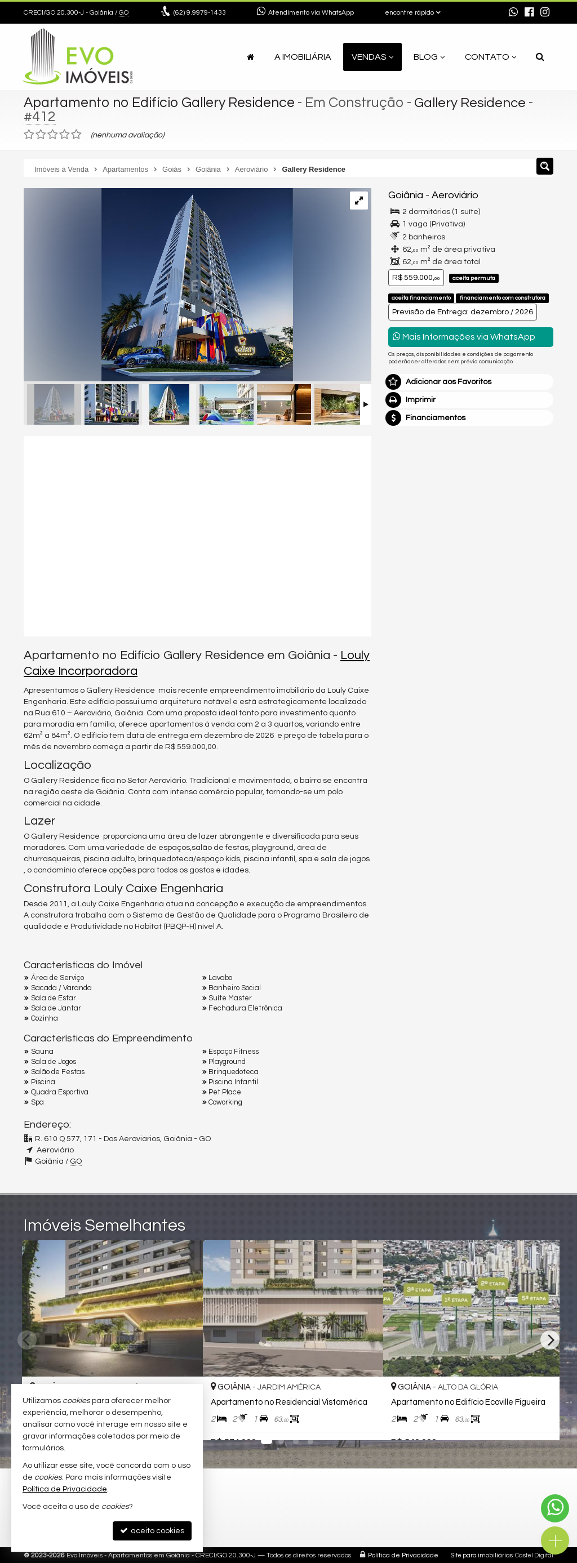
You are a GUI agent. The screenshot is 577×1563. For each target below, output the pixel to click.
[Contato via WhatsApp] (555, 1508)
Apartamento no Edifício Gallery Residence (161, 102)
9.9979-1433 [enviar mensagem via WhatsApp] (200, 12)
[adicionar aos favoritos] (362, 1422)
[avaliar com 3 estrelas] (52, 134)
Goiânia (405, 195)
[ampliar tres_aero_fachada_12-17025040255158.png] (158, 286)
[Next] (550, 1340)
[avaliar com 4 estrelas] (64, 134)
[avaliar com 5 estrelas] (76, 134)
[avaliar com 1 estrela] (29, 134)
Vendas (372, 56)
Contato (490, 56)
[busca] (540, 57)
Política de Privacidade (403, 1554)
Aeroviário (455, 195)
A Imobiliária (302, 56)
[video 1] (197, 534)
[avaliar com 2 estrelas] (40, 134)
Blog (429, 56)
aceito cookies (152, 1530)
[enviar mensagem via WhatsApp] (513, 13)
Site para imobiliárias (482, 1555)
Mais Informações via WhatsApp (464, 336)
